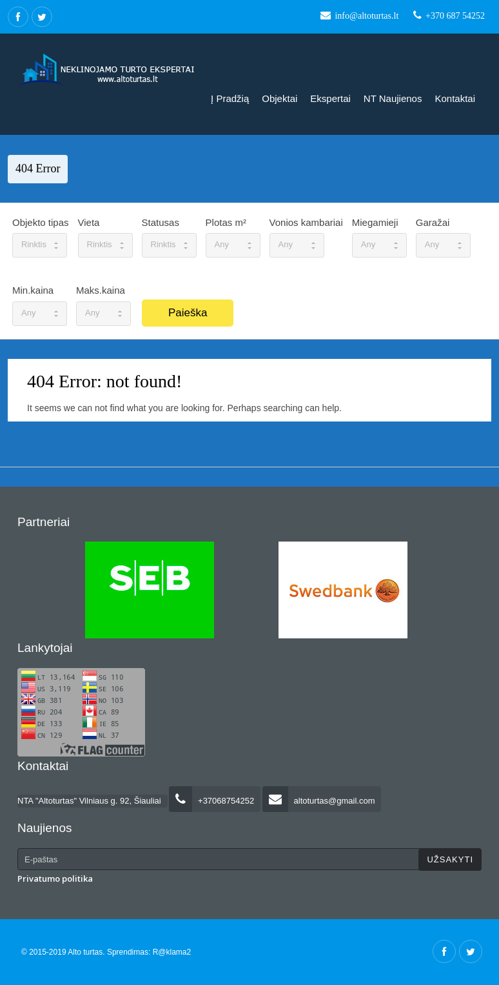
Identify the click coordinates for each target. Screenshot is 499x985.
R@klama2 (172, 952)
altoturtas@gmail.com (318, 801)
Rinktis (39, 244)
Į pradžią (230, 98)
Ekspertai (330, 98)
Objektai (279, 98)
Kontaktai (455, 98)
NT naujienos (393, 98)
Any (233, 244)
